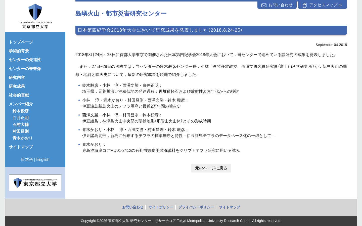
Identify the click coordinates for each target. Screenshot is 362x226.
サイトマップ (229, 207)
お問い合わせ (132, 207)
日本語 (27, 159)
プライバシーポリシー (196, 207)
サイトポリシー (161, 207)
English (42, 159)
